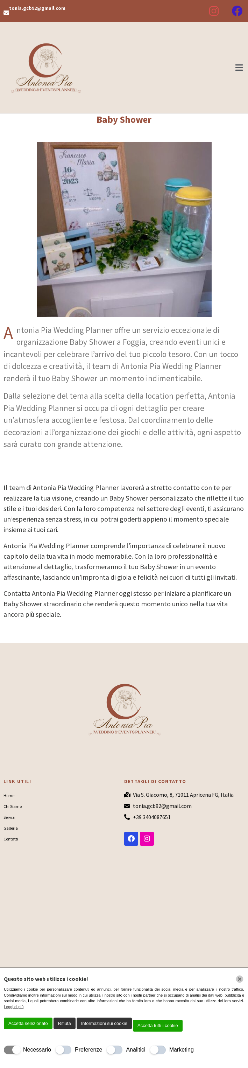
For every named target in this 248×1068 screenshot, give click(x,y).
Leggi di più (13, 1007)
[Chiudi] (239, 979)
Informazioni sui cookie (104, 1023)
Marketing (181, 1050)
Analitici (135, 1050)
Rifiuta (64, 1023)
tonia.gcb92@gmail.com (37, 8)
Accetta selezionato (28, 1023)
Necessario (37, 1050)
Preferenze (88, 1050)
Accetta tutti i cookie (157, 1025)
